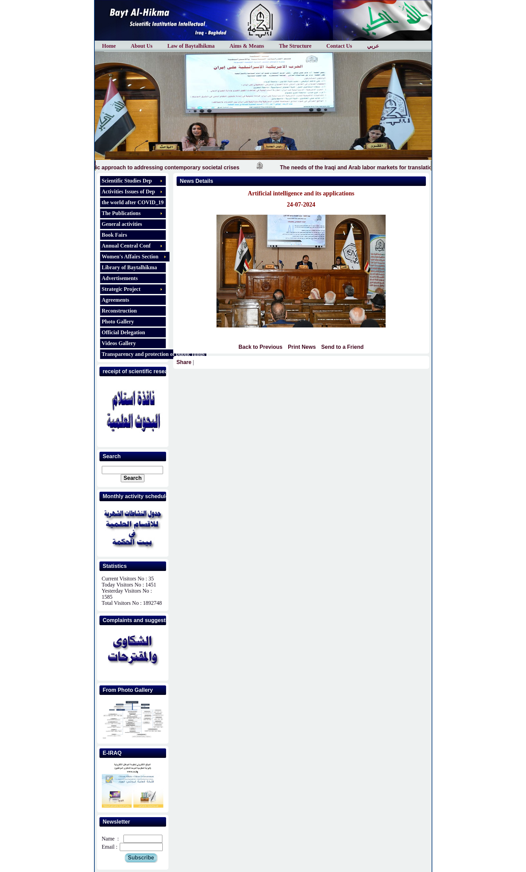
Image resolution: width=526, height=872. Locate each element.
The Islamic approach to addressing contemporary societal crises (165, 167)
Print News (302, 347)
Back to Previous (260, 347)
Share (184, 362)
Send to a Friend (342, 347)
